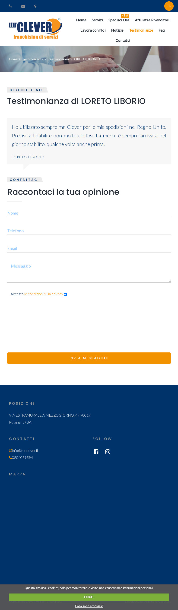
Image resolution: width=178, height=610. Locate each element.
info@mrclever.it (25, 450)
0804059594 (22, 457)
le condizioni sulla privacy (44, 294)
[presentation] (42, 318)
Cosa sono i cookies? (89, 606)
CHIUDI (89, 597)
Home (13, 59)
